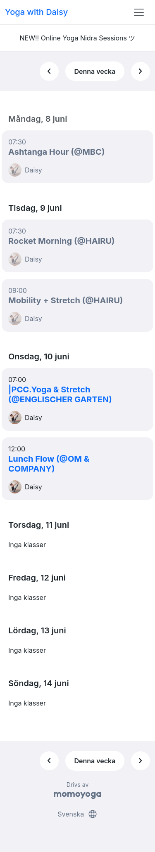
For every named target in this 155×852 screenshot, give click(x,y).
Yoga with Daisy (36, 12)
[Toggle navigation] (139, 12)
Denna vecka (94, 71)
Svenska (77, 814)
